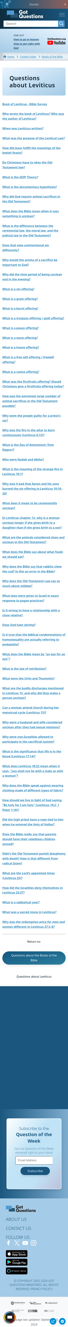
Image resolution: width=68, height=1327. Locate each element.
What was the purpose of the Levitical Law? (33, 138)
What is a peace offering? (20, 328)
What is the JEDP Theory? (20, 177)
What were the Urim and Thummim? (28, 678)
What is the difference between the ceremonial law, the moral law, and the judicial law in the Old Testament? (30, 231)
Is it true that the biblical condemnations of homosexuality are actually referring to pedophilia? (33, 639)
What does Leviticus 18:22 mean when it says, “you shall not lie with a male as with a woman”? (32, 771)
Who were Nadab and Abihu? (23, 459)
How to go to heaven (26, 39)
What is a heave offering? (20, 347)
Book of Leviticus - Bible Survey (24, 104)
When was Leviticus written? (23, 128)
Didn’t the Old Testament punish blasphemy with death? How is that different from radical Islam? (34, 858)
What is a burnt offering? (20, 308)
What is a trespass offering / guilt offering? (33, 318)
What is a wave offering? (20, 338)
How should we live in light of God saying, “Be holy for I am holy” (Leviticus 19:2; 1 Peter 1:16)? (32, 805)
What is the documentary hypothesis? (29, 187)
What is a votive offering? (20, 372)
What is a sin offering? (18, 289)
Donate (34, 4)
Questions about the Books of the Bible (34, 957)
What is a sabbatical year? (21, 902)
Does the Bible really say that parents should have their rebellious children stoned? (29, 839)
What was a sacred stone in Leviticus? (29, 912)
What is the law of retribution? (24, 669)
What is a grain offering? (20, 299)
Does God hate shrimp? (19, 625)
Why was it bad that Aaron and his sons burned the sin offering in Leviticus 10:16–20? (32, 489)
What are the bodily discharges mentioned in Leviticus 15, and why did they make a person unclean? (33, 693)
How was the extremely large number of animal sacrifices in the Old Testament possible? (31, 401)
